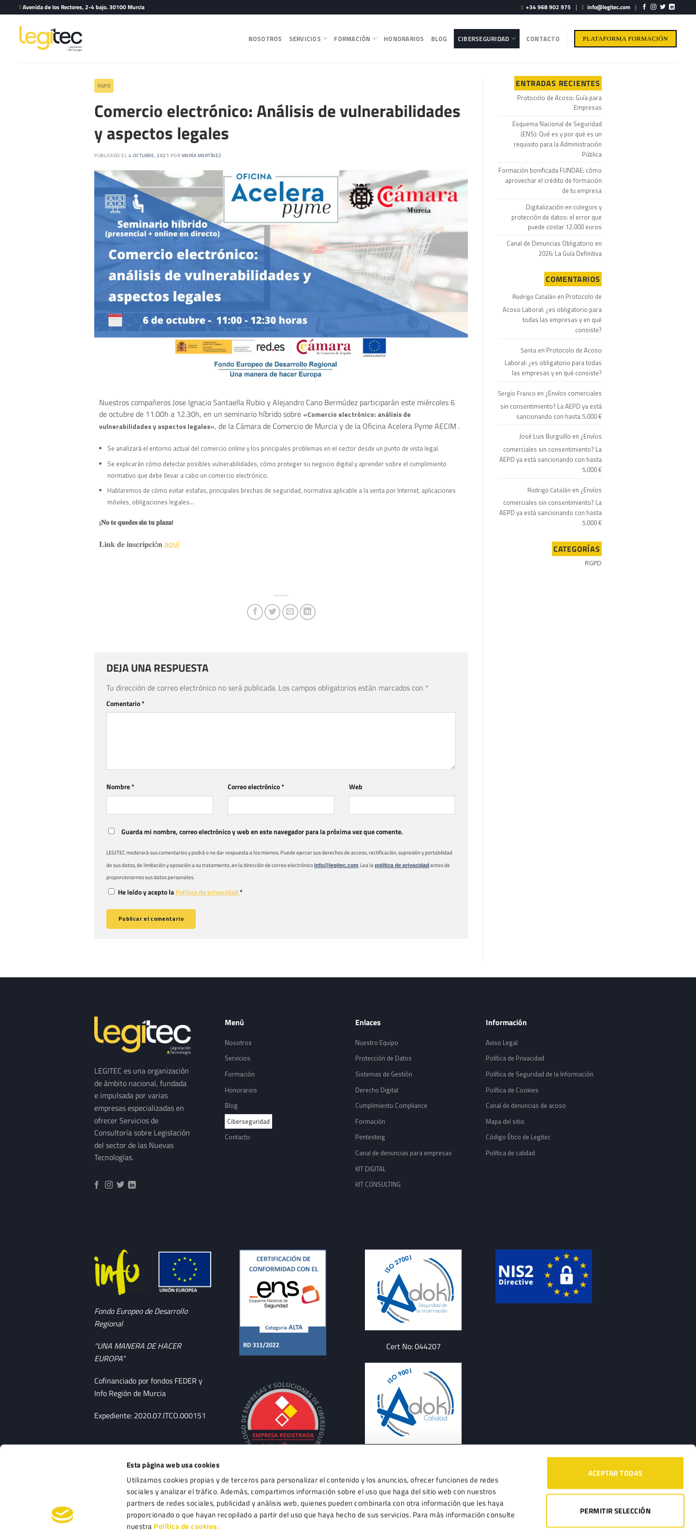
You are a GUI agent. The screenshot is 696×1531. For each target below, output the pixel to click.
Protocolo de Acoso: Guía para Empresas (559, 103)
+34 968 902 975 (548, 7)
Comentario (125, 703)
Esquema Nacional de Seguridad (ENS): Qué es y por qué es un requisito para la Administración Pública (557, 139)
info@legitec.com (608, 7)
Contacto (543, 39)
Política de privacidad (207, 892)
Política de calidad (510, 1153)
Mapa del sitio (505, 1121)
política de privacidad (402, 865)
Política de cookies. (186, 1442)
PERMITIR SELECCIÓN (615, 1427)
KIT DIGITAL (370, 1169)
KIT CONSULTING (378, 1184)
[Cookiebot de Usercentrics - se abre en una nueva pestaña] (62, 1512)
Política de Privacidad (515, 1058)
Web (355, 786)
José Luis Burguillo (545, 436)
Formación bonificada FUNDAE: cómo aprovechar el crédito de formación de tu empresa (550, 180)
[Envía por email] (290, 612)
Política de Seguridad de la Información (540, 1074)
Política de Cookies (512, 1090)
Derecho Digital (376, 1090)
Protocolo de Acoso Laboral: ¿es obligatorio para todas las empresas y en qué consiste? (552, 313)
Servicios (308, 39)
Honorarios (404, 39)
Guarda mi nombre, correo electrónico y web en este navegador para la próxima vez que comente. (262, 831)
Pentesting (370, 1137)
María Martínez (201, 155)
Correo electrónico (256, 786)
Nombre (120, 786)
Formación (355, 39)
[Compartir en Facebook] (255, 612)
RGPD (104, 85)
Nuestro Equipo (376, 1042)
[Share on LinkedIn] (308, 612)
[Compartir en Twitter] (272, 612)
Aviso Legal (502, 1042)
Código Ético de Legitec (518, 1137)
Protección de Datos (383, 1058)
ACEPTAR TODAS (615, 1389)
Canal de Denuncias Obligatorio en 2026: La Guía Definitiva (554, 248)
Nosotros (265, 39)
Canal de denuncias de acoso (526, 1105)
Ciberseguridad (487, 39)
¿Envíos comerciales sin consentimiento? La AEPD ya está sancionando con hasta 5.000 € (551, 404)
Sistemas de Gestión (383, 1074)
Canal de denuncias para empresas (403, 1153)
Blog (439, 39)
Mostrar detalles (506, 1511)
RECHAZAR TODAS (615, 1464)
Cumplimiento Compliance (391, 1105)
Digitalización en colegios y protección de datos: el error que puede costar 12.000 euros (556, 217)
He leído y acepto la (175, 892)
